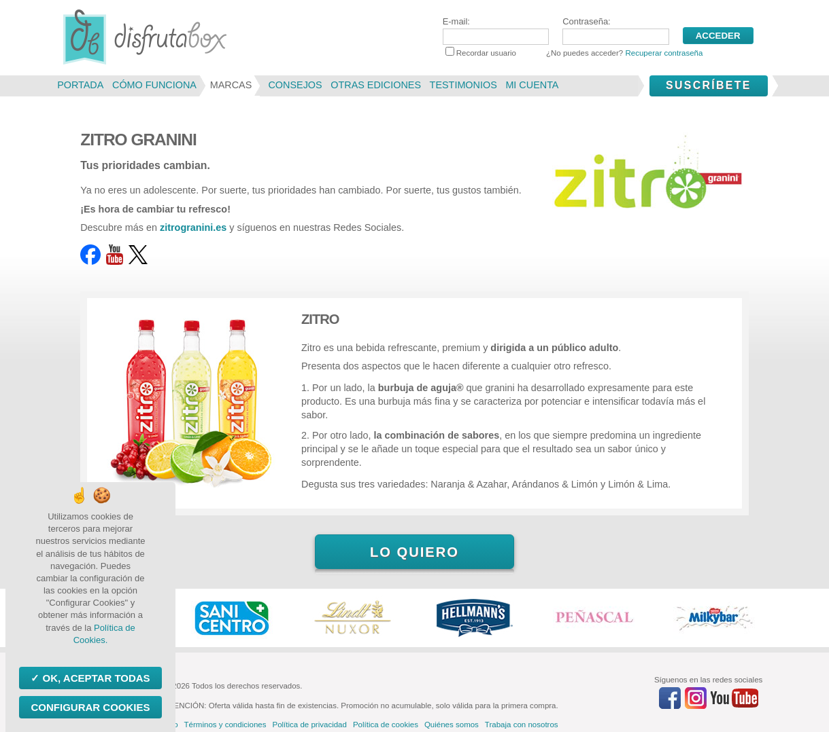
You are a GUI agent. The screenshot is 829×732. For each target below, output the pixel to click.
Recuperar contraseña (664, 53)
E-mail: (496, 30)
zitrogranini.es (193, 227)
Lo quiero (414, 552)
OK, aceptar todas (94, 678)
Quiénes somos (451, 724)
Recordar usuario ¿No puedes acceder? (574, 53)
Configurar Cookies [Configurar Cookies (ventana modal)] (90, 707)
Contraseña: (615, 30)
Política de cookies (385, 724)
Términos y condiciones (225, 724)
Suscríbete (708, 85)
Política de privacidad (309, 724)
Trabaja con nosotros (521, 724)
